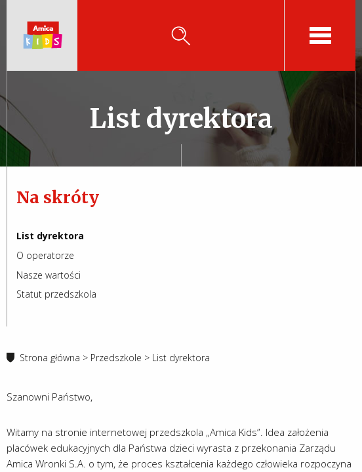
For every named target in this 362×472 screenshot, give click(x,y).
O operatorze (45, 255)
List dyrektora (50, 235)
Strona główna (50, 357)
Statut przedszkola (56, 294)
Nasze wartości (48, 275)
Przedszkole (116, 357)
